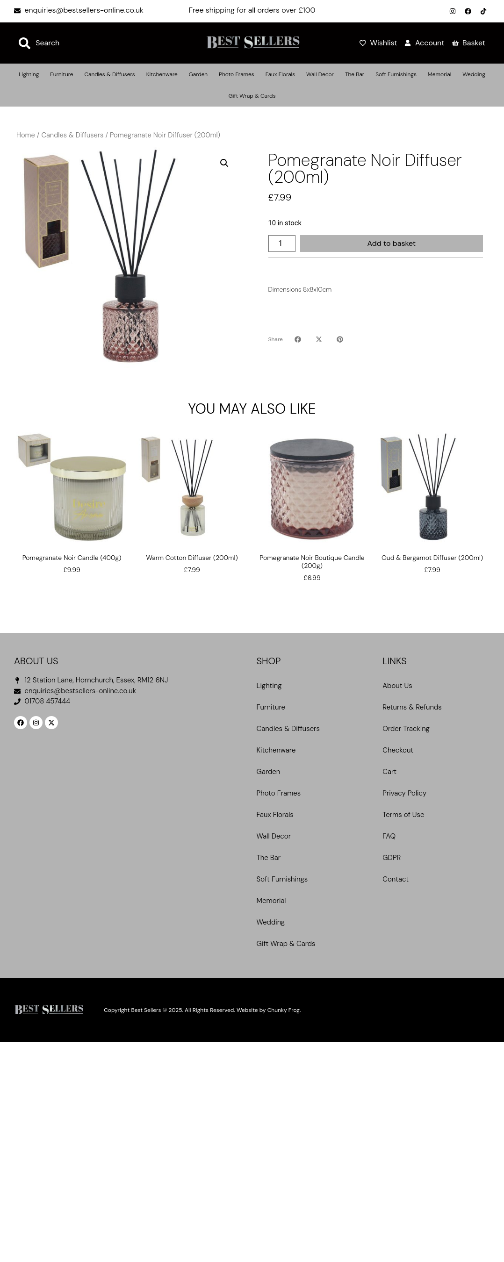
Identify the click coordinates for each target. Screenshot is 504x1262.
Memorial (439, 74)
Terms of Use (403, 814)
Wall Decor (320, 74)
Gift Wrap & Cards (252, 96)
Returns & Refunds (411, 707)
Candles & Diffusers (109, 74)
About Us (397, 685)
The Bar (354, 74)
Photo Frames (236, 74)
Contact (395, 879)
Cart (389, 771)
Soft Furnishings (396, 74)
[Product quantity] (281, 243)
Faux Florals (280, 74)
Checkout (397, 750)
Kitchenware (162, 74)
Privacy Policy (404, 793)
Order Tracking (406, 728)
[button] (224, 163)
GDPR (391, 857)
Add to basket (391, 243)
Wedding (473, 74)
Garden (198, 74)
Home (25, 135)
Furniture (61, 74)
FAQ (389, 836)
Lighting (29, 74)
